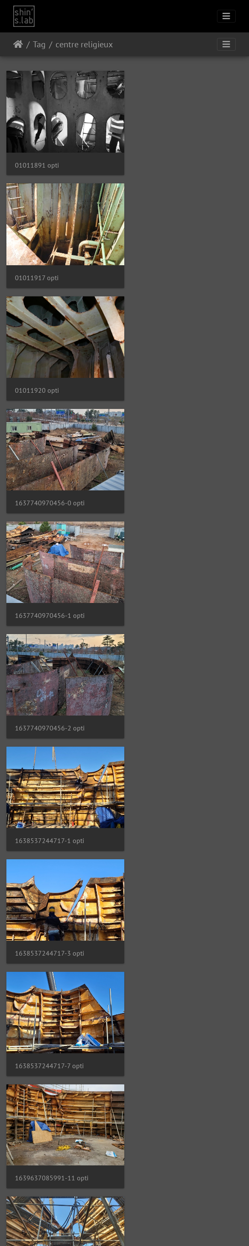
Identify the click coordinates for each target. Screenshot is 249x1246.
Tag (39, 44)
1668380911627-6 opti (174, 1027)
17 (145, 1176)
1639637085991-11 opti (176, 593)
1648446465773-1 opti (174, 810)
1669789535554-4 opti (174, 1134)
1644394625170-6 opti (50, 702)
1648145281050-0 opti (50, 810)
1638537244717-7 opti (49, 594)
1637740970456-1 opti (50, 377)
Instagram (114, 1229)
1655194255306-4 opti (50, 918)
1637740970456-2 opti (174, 377)
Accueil (18, 44)
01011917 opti (161, 160)
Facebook (145, 1229)
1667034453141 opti (46, 1027)
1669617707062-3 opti (50, 1134)
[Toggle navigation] (226, 16)
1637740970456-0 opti (174, 269)
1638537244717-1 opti (49, 485)
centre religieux (84, 44)
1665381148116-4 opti (174, 918)
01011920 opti (37, 269)
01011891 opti (37, 160)
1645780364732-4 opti (174, 702)
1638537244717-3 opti (174, 485)
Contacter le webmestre (146, 1207)
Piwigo (111, 1207)
